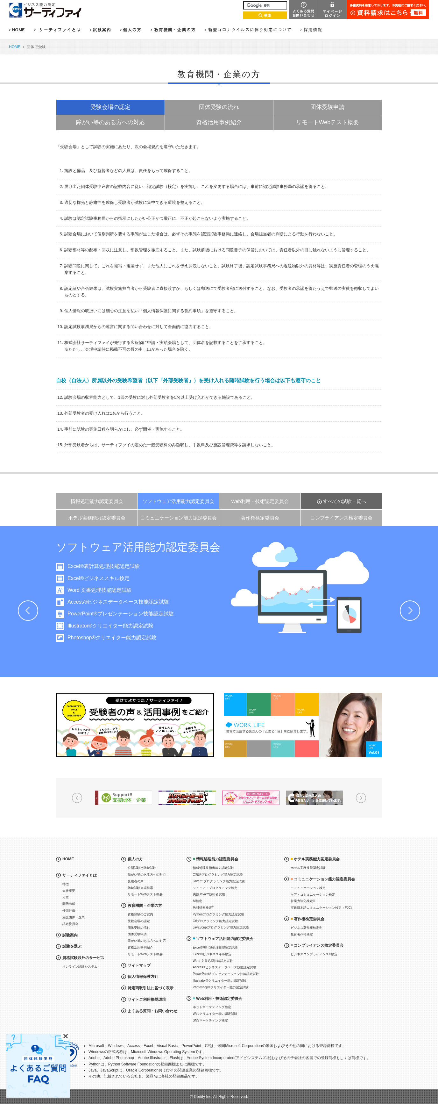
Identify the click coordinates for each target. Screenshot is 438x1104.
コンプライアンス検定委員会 (341, 517)
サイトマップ (139, 965)
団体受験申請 (327, 107)
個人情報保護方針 (143, 976)
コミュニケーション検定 (308, 888)
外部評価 (68, 910)
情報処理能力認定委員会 (97, 501)
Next (410, 610)
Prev (28, 610)
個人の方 (135, 859)
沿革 (65, 897)
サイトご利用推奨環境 (147, 999)
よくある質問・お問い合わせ (152, 1011)
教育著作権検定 (302, 934)
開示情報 (68, 904)
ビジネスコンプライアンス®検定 (314, 954)
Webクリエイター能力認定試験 (215, 1013)
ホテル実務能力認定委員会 (96, 517)
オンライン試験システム (79, 966)
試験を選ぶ (71, 946)
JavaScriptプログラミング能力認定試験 (221, 927)
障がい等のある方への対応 (110, 122)
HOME (14, 47)
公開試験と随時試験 (142, 868)
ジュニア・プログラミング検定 (215, 888)
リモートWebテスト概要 (327, 122)
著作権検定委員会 (260, 517)
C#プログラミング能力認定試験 (215, 921)
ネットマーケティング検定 (212, 1007)
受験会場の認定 (110, 107)
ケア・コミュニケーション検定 (313, 894)
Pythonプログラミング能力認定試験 (218, 914)
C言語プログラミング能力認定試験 (218, 874)
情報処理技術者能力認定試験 (213, 868)
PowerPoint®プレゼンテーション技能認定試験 (126, 613)
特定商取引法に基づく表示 (150, 988)
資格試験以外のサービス (83, 958)
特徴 (65, 884)
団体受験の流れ (219, 107)
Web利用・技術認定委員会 (260, 501)
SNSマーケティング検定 (210, 1020)
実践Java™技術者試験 (209, 894)
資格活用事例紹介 (219, 122)
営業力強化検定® (303, 901)
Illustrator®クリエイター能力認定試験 (116, 625)
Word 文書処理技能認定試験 (105, 590)
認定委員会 (70, 924)
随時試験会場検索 (140, 888)
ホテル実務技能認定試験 (308, 868)
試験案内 (70, 935)
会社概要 (68, 891)
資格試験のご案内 (140, 914)
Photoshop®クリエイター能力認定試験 (117, 637)
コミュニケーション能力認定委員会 (178, 517)
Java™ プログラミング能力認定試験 (219, 881)
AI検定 (197, 901)
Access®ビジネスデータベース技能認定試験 (124, 602)
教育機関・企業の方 (145, 905)
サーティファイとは (79, 875)
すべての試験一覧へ (344, 501)
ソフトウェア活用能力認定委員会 (178, 501)
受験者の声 (136, 881)
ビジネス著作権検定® (306, 927)
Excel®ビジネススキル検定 (104, 578)
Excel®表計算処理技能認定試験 (109, 566)
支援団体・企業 (73, 917)
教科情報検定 (203, 907)
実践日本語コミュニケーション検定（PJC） (322, 907)
